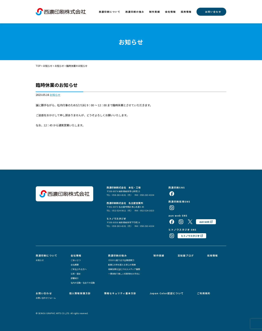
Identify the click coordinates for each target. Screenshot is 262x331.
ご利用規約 (204, 293)
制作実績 (154, 12)
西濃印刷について (109, 12)
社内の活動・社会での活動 (83, 283)
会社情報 (170, 12)
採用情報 (186, 12)
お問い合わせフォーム (46, 298)
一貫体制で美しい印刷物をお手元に (124, 274)
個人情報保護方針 (80, 293)
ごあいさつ (76, 260)
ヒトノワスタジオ (190, 235)
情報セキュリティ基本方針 (120, 293)
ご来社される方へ (79, 269)
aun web (204, 221)
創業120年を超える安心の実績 (122, 265)
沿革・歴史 (76, 274)
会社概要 (75, 265)
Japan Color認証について (167, 293)
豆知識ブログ (186, 255)
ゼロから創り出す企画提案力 (121, 260)
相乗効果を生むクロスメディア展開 (124, 269)
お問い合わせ (213, 11)
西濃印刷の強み (134, 12)
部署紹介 (75, 278)
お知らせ (55, 95)
